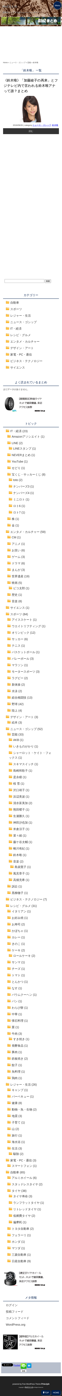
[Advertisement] (31, 45)
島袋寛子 (20, 867)
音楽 (15, 601)
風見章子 (19, 873)
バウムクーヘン (22, 994)
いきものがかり (23, 746)
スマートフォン (22, 1165)
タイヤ (16, 1190)
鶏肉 (15, 1078)
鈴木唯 (55, 125)
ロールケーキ (22, 955)
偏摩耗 (17, 1222)
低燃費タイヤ (22, 1215)
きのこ (16, 943)
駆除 (16, 1154)
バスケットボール (23, 652)
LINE (15, 443)
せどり (16, 468)
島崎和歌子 (20, 770)
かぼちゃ (17, 930)
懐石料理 (17, 1020)
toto (15, 480)
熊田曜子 (19, 809)
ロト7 (17, 512)
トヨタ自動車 (20, 1228)
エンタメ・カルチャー (25, 341)
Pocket (16, 1365)
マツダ (16, 1248)
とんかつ (17, 981)
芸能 (15, 734)
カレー (16, 937)
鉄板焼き (17, 1058)
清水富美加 (20, 803)
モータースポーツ (23, 671)
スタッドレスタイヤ (25, 1184)
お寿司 (16, 924)
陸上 (15, 710)
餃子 (15, 1065)
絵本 (15, 722)
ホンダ (16, 1241)
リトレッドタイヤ (25, 1209)
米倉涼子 (19, 829)
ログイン (12, 1305)
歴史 (15, 594)
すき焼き (19, 1039)
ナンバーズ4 (21, 493)
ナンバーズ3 (21, 486)
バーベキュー (20, 1096)
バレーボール (20, 658)
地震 (15, 1116)
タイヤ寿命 (20, 1196)
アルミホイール (22, 1177)
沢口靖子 (19, 790)
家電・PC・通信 (21, 354)
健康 (15, 1103)
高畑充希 (19, 880)
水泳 (15, 691)
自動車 (14, 302)
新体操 (16, 684)
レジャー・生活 (20, 315)
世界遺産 (17, 576)
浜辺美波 (19, 796)
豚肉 (15, 1052)
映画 (15, 582)
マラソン (17, 665)
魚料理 (16, 1071)
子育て (16, 1122)
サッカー (17, 639)
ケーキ (16, 950)
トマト (16, 975)
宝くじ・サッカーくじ (26, 474)
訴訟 (15, 886)
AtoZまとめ (9, 6)
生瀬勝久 (19, 816)
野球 (15, 704)
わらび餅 (17, 1007)
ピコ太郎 (19, 588)
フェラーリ (19, 1235)
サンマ (16, 962)
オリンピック (20, 632)
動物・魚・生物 (22, 1109)
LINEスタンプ (22, 448)
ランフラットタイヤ (26, 1202)
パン (15, 1001)
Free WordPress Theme (36, 1384)
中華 (15, 1014)
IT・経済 (16, 328)
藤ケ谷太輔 (20, 842)
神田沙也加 (20, 822)
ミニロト (19, 499)
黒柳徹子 (17, 893)
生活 (15, 1148)
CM (14, 537)
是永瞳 (17, 777)
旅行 (15, 1135)
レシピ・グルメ (20, 335)
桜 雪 (16, 783)
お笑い (16, 550)
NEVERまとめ (21, 455)
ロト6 (17, 506)
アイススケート (22, 619)
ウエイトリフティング (26, 626)
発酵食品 (17, 1045)
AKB (16, 740)
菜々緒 (17, 835)
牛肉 (15, 1033)
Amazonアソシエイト (26, 436)
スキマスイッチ (23, 764)
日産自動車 (19, 1261)
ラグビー (17, 678)
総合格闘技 (19, 697)
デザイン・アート (22, 348)
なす (15, 988)
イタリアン (19, 911)
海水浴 (16, 1142)
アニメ (16, 543)
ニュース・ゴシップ (42, 125)
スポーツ (16, 309)
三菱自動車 (19, 1254)
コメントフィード (17, 1318)
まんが (16, 569)
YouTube (17, 461)
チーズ (16, 968)
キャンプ (17, 1090)
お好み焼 (17, 917)
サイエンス (17, 367)
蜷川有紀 (19, 848)
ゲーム (16, 556)
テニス (16, 645)
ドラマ (16, 563)
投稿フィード (14, 1311)
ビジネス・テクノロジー (26, 361)
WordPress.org (15, 1324)
